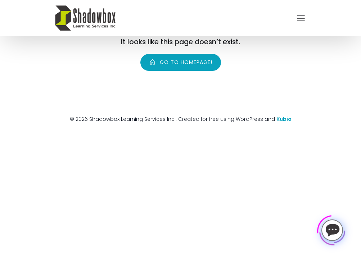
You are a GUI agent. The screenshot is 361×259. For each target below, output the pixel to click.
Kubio (284, 119)
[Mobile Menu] (301, 18)
